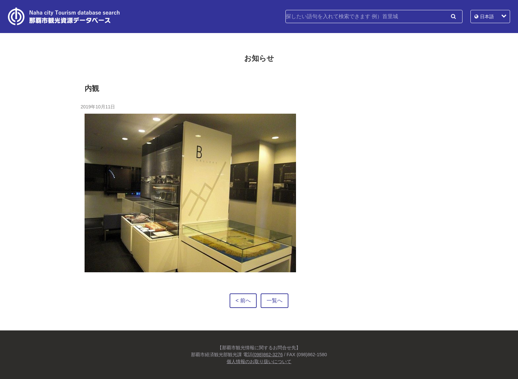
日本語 (487, 16)
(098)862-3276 (267, 354)
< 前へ (243, 300)
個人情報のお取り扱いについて (259, 361)
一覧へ (274, 300)
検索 (453, 16)
